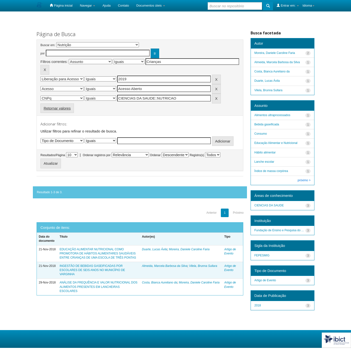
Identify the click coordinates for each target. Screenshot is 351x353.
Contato (123, 5)
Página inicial (61, 5)
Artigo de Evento (265, 280)
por (42, 53)
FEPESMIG (262, 255)
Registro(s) (197, 155)
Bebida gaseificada (266, 124)
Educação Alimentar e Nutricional (276, 143)
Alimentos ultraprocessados (272, 115)
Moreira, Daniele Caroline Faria (189, 249)
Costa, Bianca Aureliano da (159, 282)
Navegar (87, 5)
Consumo (260, 133)
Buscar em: (47, 45)
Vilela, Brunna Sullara (203, 266)
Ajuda (106, 5)
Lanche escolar (264, 161)
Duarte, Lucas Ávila (154, 249)
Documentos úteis (150, 5)
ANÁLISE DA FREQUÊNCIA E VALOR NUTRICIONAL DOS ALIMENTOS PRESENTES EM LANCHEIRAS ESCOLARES (98, 286)
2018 (257, 305)
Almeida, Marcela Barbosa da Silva (164, 266)
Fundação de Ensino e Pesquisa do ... (279, 230)
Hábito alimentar (265, 152)
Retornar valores (57, 108)
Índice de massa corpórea (271, 171)
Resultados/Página (52, 155)
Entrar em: (288, 5)
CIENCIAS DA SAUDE (269, 205)
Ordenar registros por (96, 155)
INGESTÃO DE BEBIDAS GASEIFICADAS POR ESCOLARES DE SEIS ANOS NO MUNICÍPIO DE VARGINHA (92, 270)
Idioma (308, 5)
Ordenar (155, 155)
